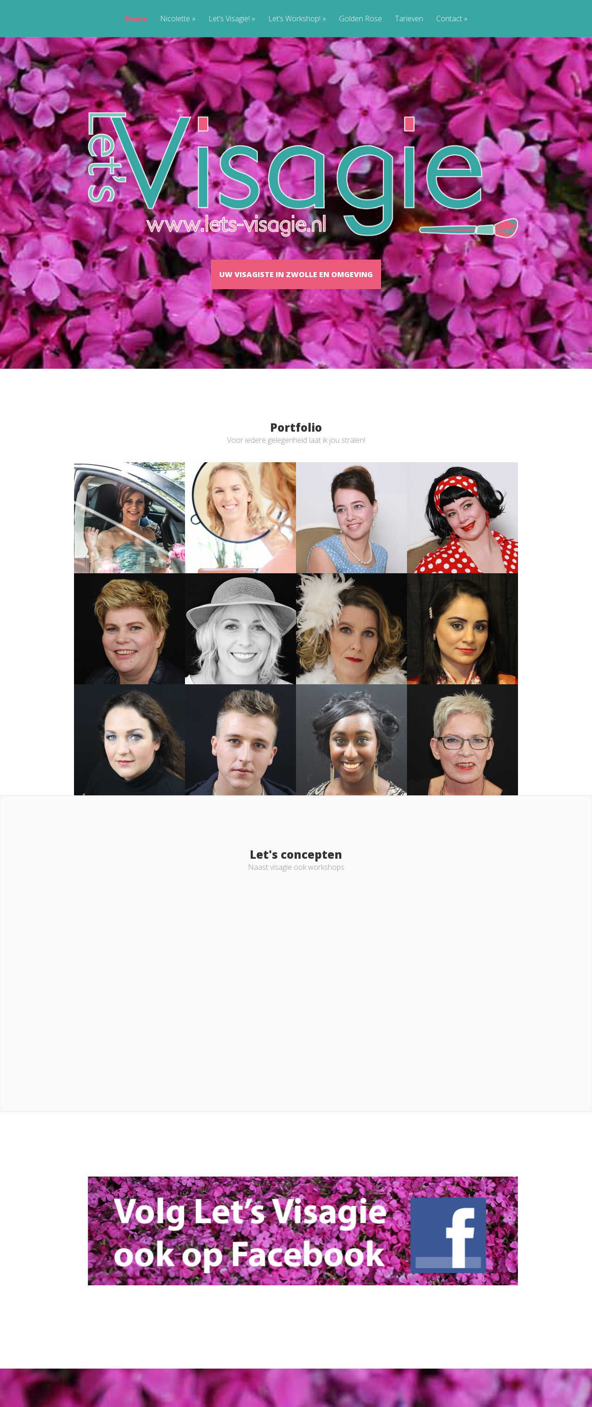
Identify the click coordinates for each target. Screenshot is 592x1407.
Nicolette (178, 19)
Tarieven (409, 19)
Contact (452, 19)
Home (136, 19)
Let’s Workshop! (297, 19)
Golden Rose (360, 19)
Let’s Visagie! (232, 19)
